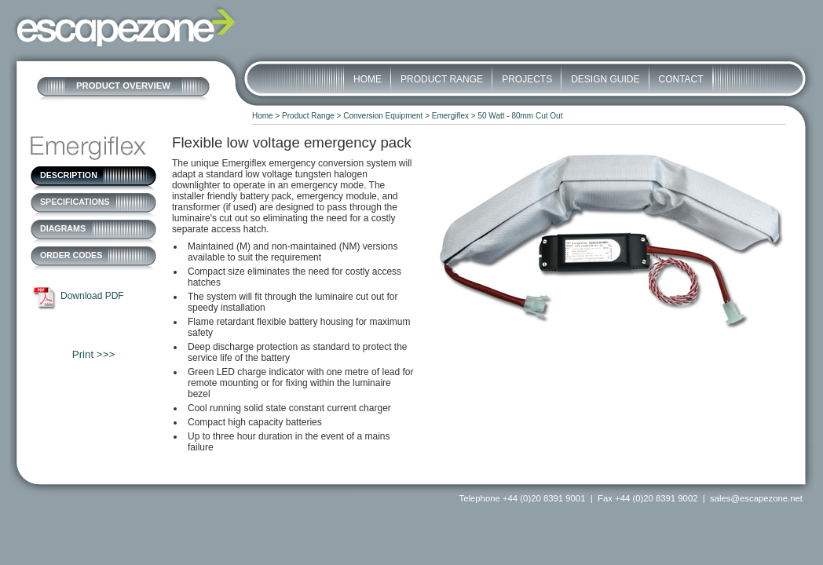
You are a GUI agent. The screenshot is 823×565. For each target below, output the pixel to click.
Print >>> (93, 354)
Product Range (442, 79)
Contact (681, 79)
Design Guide (605, 79)
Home (367, 79)
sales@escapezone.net (756, 498)
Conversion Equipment (382, 115)
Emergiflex (450, 115)
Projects (527, 79)
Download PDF (92, 295)
